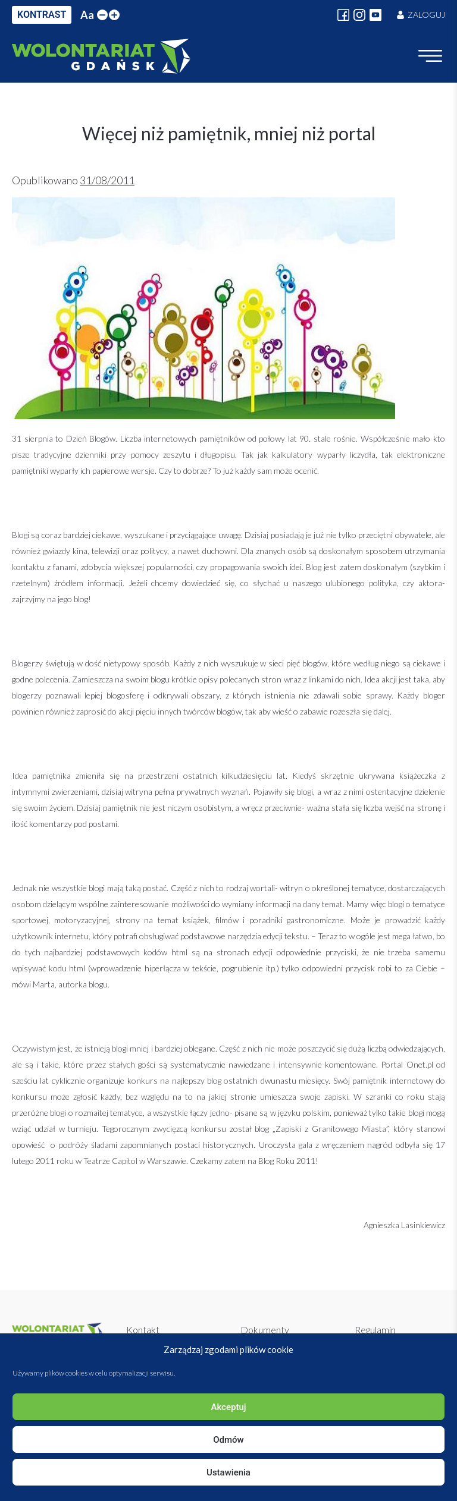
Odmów (228, 1439)
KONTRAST (41, 14)
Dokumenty (264, 1329)
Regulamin (375, 1329)
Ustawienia (228, 1472)
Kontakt (142, 1329)
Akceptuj (228, 1407)
